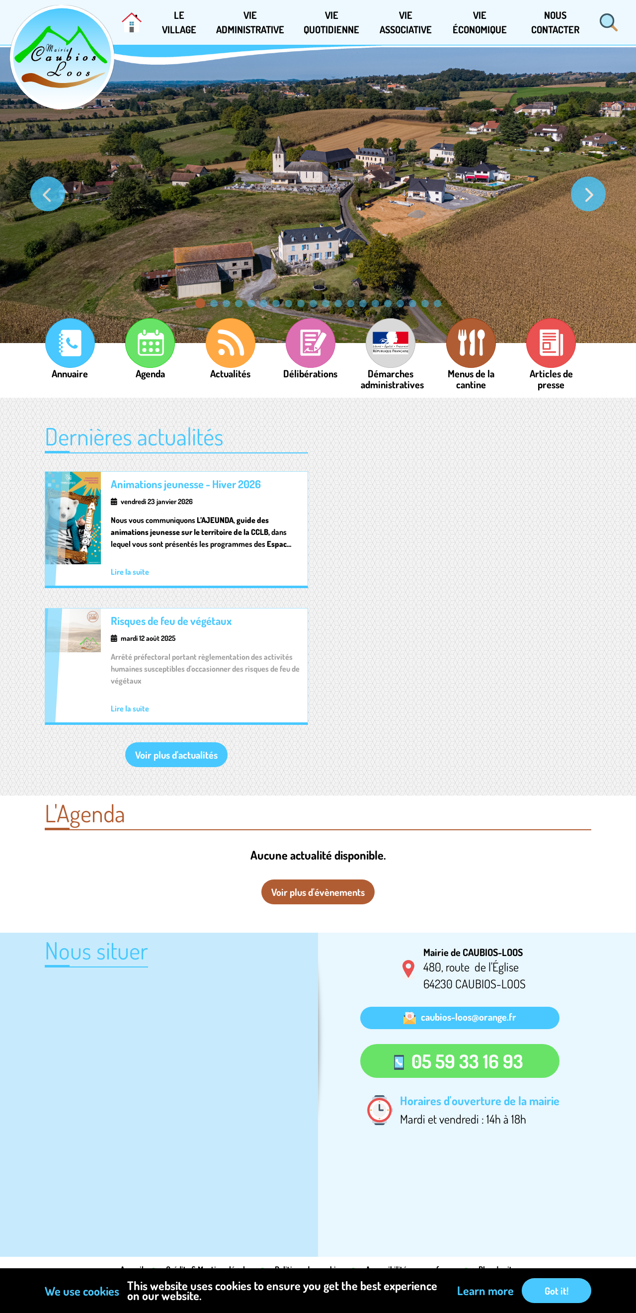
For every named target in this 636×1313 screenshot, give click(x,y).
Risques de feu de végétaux (171, 620)
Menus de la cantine (471, 367)
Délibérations (310, 367)
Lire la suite (130, 572)
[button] (179, 22)
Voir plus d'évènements (318, 891)
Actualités (230, 367)
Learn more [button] (485, 1290)
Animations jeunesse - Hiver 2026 (186, 484)
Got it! (556, 1290)
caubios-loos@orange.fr (468, 1016)
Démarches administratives (391, 367)
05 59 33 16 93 (467, 1061)
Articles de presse (551, 367)
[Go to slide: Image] (263, 303)
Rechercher (609, 22)
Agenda (150, 367)
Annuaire (70, 367)
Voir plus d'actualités (176, 754)
